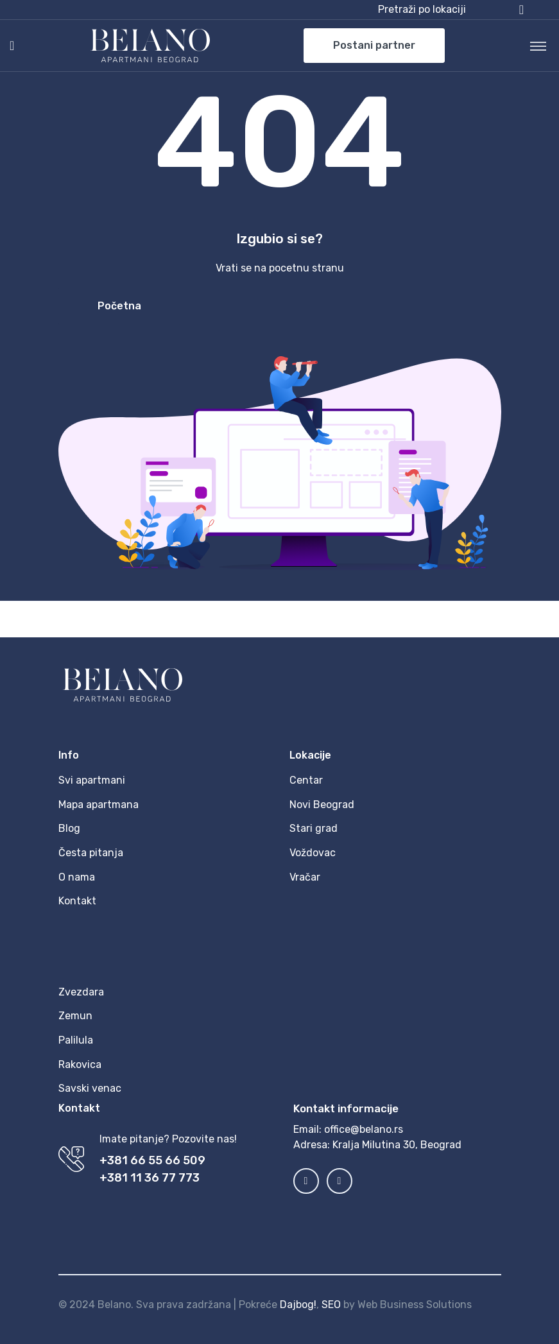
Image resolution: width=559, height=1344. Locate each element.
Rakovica (79, 1064)
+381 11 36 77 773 (149, 1178)
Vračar (304, 877)
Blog (69, 828)
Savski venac (89, 1088)
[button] (451, 9)
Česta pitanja (90, 853)
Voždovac (312, 853)
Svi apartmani (91, 780)
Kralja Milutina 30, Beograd (396, 1145)
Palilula (75, 1040)
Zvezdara (81, 992)
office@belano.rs (363, 1129)
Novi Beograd (321, 804)
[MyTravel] (150, 45)
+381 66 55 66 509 (152, 1160)
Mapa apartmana (98, 804)
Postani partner (374, 45)
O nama (76, 877)
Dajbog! (298, 1304)
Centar (306, 780)
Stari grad (313, 828)
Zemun (75, 1016)
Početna (119, 306)
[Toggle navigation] (538, 45)
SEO (331, 1304)
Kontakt (77, 901)
